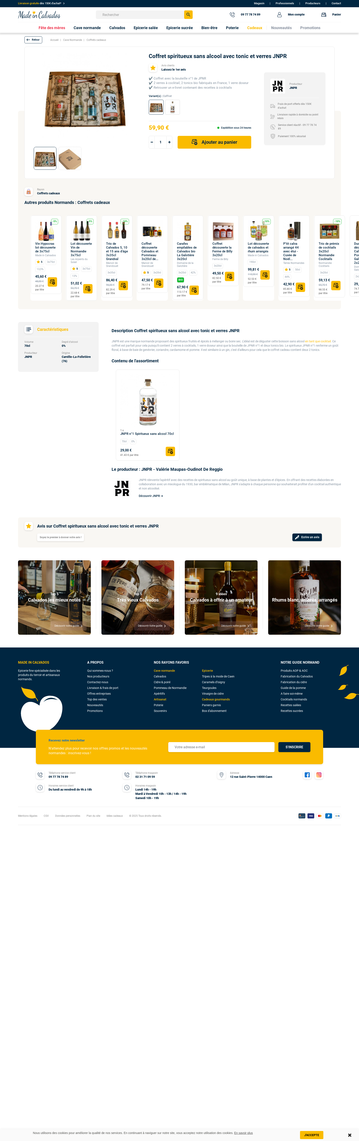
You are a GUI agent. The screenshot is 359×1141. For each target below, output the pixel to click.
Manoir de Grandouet (112, 264)
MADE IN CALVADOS (33, 662)
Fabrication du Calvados (297, 676)
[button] (33, 39)
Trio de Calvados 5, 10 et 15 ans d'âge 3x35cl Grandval (117, 251)
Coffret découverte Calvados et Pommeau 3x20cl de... (150, 251)
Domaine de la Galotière (185, 264)
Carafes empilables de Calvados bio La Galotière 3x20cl (187, 251)
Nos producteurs (98, 676)
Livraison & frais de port (102, 688)
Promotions (95, 711)
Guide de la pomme (293, 688)
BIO (180, 279)
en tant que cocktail (318, 341)
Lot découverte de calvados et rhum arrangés (258, 247)
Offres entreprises (99, 693)
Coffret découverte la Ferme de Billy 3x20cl (222, 249)
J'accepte (311, 1135)
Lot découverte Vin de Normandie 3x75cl (81, 249)
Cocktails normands (294, 699)
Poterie (158, 705)
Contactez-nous (97, 682)
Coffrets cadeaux (48, 193)
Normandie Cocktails (325, 264)
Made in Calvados (45, 255)
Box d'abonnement (214, 711)
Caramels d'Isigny (213, 682)
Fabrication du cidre (294, 682)
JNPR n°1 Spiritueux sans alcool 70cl (147, 434)
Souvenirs (160, 711)
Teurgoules (209, 688)
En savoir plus (243, 1133)
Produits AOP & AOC (294, 670)
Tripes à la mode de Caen (218, 676)
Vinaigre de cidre (213, 693)
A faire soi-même (292, 693)
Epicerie (207, 670)
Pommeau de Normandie (170, 688)
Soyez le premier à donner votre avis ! (60, 537)
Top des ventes (97, 699)
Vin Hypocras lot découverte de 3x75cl (45, 247)
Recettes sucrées (292, 711)
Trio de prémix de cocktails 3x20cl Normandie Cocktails (329, 251)
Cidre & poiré (162, 682)
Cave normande (164, 670)
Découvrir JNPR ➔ (151, 496)
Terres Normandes (293, 263)
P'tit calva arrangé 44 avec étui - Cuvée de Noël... (291, 251)
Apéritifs (159, 693)
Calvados (160, 676)
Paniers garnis (211, 705)
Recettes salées (291, 705)
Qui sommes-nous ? (100, 670)
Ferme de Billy (220, 259)
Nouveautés (95, 705)
